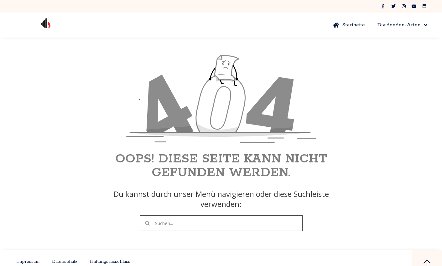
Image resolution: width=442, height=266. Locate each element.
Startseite (349, 25)
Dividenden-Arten (402, 25)
